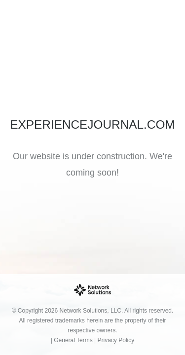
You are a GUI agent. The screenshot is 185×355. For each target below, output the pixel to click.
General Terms (73, 340)
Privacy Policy (116, 340)
